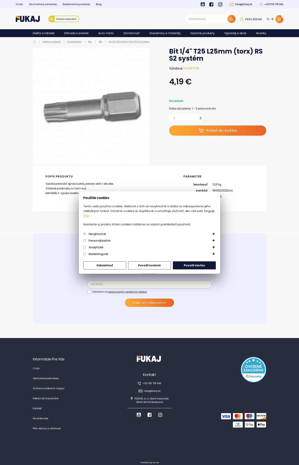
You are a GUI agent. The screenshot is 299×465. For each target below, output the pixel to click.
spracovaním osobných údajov (127, 291)
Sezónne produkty (202, 33)
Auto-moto (106, 33)
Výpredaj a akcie (235, 33)
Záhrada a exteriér (76, 33)
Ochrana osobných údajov (48, 388)
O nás (19, 4)
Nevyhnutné (97, 234)
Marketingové (98, 254)
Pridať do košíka (218, 130)
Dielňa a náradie (44, 33)
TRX (100, 41)
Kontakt (37, 408)
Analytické (96, 247)
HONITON (191, 68)
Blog (98, 4)
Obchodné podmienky (43, 4)
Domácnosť (132, 33)
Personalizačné (99, 240)
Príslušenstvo (74, 41)
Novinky (261, 33)
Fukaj (34, 41)
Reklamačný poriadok (76, 4)
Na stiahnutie (40, 418)
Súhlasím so (119, 291)
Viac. (86, 216)
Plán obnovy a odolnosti (47, 428)
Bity (90, 41)
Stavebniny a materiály (165, 33)
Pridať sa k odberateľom (149, 303)
